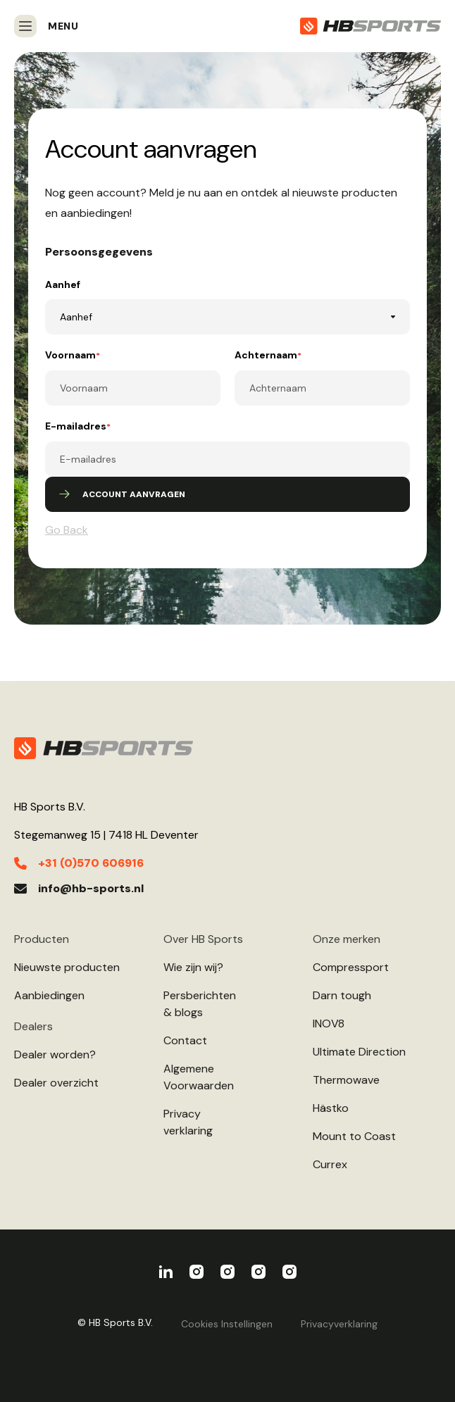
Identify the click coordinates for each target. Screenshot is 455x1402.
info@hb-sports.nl (91, 888)
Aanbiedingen (49, 995)
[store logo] (370, 26)
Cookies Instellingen (227, 1323)
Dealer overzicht (56, 1082)
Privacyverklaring (188, 1122)
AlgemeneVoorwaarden (198, 1077)
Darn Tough (289, 1271)
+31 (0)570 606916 (91, 863)
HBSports (165, 1271)
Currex (330, 1164)
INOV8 (328, 1023)
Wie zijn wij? (193, 967)
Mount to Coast (354, 1136)
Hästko (331, 1108)
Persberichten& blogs (199, 1004)
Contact (185, 1040)
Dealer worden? (55, 1054)
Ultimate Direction (359, 1051)
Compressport (351, 967)
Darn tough (342, 995)
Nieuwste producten (67, 967)
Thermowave (346, 1079)
